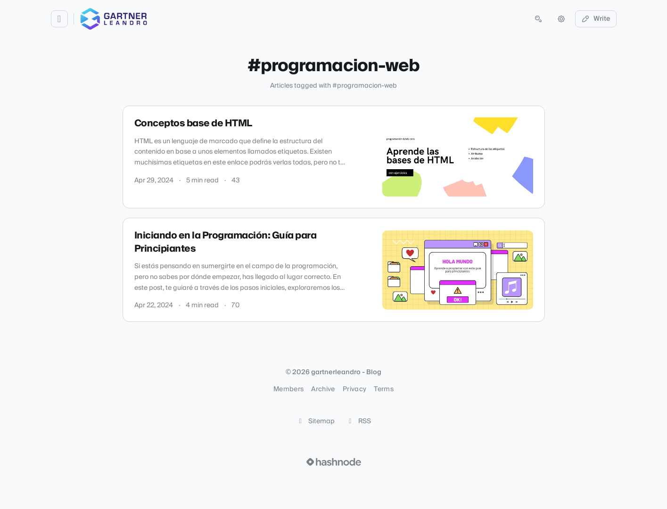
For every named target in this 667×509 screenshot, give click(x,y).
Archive (323, 389)
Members (288, 389)
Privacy (354, 389)
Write (595, 19)
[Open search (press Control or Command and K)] (538, 18)
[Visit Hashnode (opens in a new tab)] (333, 461)
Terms (384, 389)
